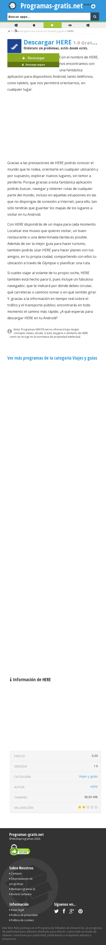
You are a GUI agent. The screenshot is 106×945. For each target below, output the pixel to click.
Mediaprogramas (23, 839)
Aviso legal (16, 910)
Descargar (33, 61)
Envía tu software (20, 894)
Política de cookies (21, 920)
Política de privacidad (23, 915)
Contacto (15, 873)
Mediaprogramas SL (22, 889)
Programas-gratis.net (52, 6)
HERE (94, 787)
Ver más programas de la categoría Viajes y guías (52, 358)
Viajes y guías (88, 776)
